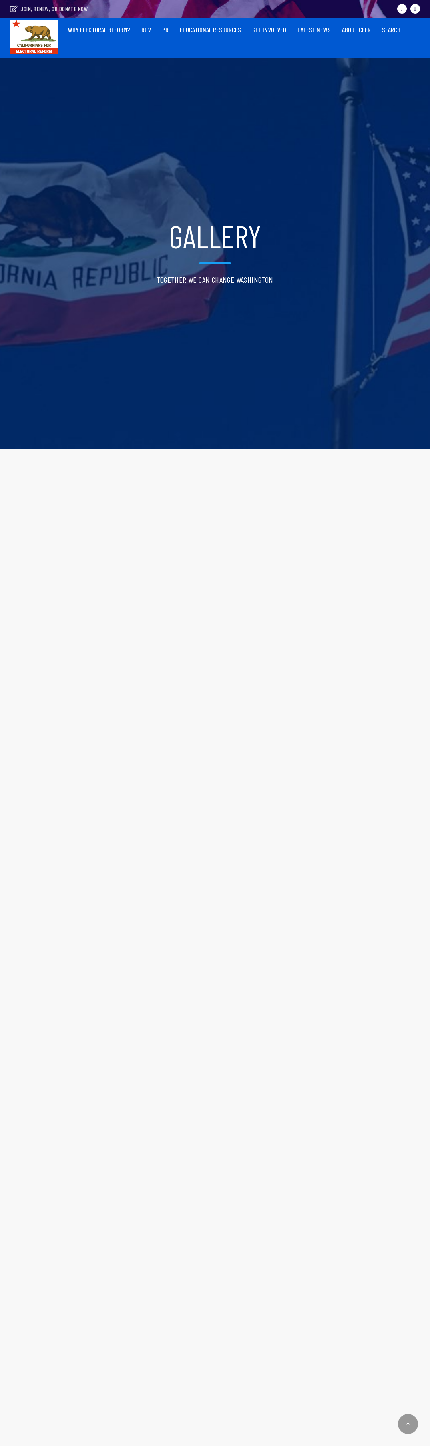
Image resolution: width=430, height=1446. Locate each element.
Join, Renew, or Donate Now (49, 8)
